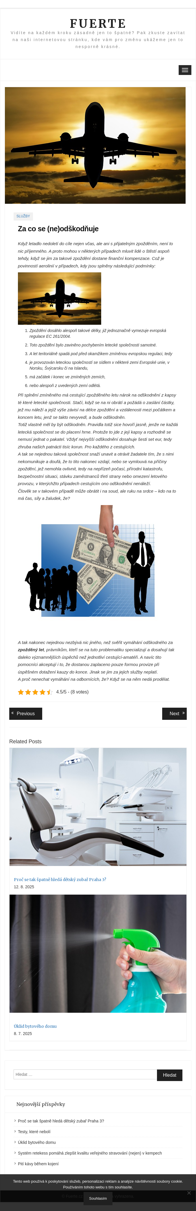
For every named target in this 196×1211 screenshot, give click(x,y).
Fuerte (98, 24)
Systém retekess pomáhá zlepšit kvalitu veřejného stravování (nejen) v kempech (90, 1153)
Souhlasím (98, 1198)
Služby (23, 216)
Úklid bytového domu (35, 1026)
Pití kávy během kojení (38, 1164)
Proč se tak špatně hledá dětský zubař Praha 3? (60, 879)
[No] (189, 1193)
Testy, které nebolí (34, 1131)
